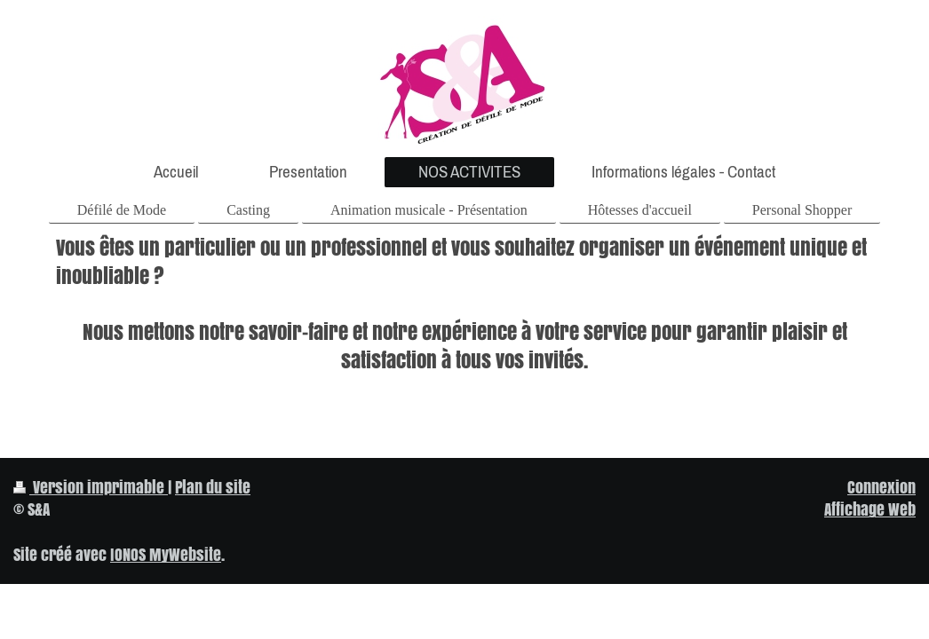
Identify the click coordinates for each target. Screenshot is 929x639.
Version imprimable (90, 487)
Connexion (881, 487)
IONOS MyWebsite (165, 554)
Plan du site (212, 487)
